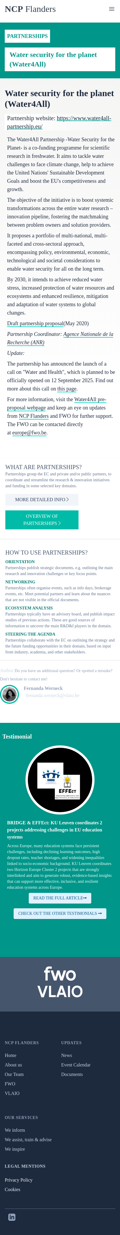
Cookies (12, 1189)
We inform (15, 1130)
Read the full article (60, 898)
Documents (72, 1074)
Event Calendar (76, 1064)
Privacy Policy (19, 1179)
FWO (10, 1083)
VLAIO (12, 1093)
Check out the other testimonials (60, 913)
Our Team (14, 1074)
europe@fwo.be (29, 433)
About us (13, 1064)
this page (66, 389)
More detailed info (42, 499)
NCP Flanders (34, 416)
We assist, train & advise (28, 1139)
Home (10, 1055)
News (66, 1055)
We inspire (15, 1149)
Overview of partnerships (42, 520)
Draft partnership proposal (35, 323)
